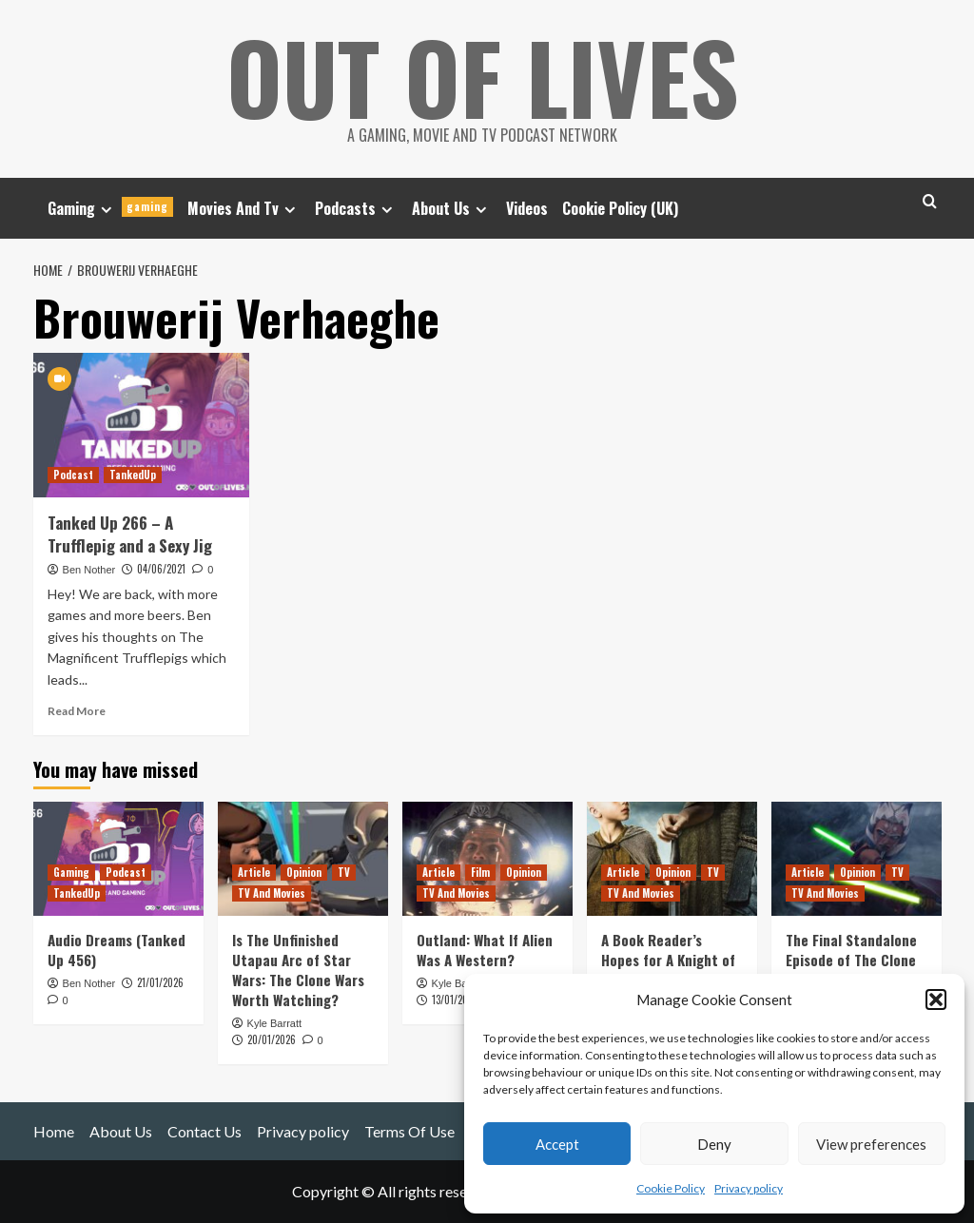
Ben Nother (89, 569)
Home (53, 1131)
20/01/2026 (271, 1039)
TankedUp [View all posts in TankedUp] (132, 474)
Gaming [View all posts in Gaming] (71, 872)
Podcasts (356, 208)
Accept (557, 1144)
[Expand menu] (106, 210)
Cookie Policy (670, 1188)
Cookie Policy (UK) (620, 208)
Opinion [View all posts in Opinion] (303, 872)
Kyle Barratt (274, 1023)
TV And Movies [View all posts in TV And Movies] (271, 893)
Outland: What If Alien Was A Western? (485, 949)
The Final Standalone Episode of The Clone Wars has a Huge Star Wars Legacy (852, 969)
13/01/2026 (455, 999)
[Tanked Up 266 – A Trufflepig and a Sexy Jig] (141, 425)
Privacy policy (748, 1188)
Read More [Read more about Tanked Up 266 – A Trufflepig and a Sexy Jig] (77, 711)
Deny (714, 1144)
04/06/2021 (161, 568)
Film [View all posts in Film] (480, 872)
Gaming (110, 208)
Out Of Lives (482, 76)
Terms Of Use (409, 1131)
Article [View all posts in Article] (254, 872)
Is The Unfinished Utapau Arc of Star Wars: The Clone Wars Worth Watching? (298, 969)
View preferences (871, 1144)
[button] (935, 999)
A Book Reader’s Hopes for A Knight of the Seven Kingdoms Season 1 (668, 969)
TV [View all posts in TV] (344, 872)
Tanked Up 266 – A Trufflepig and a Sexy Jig (130, 534)
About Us (452, 208)
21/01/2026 (160, 982)
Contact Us (204, 1131)
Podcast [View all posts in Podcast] (73, 474)
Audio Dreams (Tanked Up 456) (116, 949)
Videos (527, 208)
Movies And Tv (244, 208)
